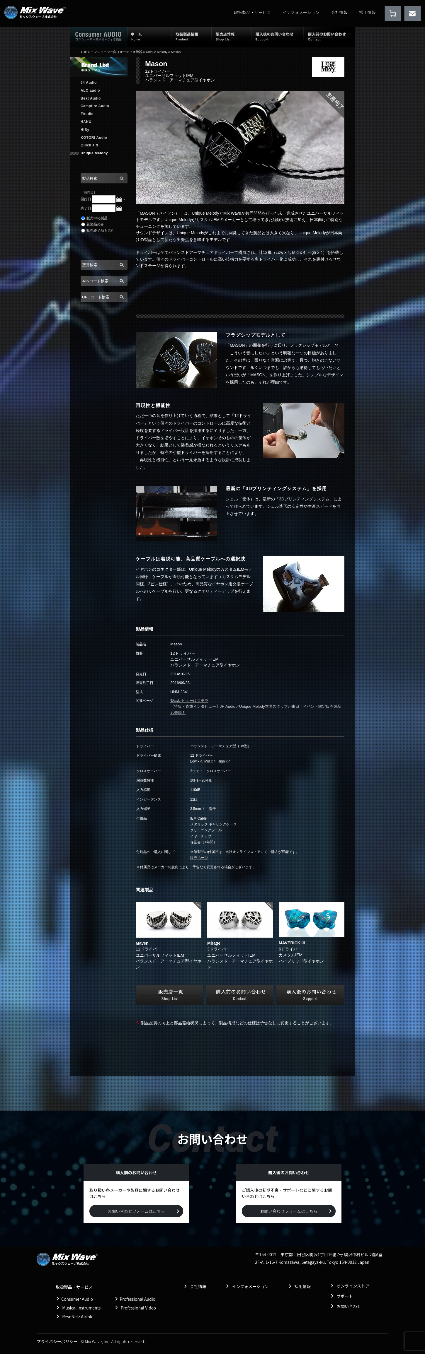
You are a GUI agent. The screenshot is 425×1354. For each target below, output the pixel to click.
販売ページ (199, 858)
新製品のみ (92, 224)
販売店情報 (231, 36)
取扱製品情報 (191, 36)
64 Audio (89, 83)
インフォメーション (301, 12)
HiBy (85, 130)
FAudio (87, 114)
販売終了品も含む (98, 230)
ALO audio (90, 90)
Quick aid (89, 145)
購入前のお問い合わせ (329, 36)
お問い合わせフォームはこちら (136, 1211)
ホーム (149, 36)
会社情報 (339, 12)
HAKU (86, 122)
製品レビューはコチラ (189, 700)
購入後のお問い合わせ (277, 36)
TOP (84, 52)
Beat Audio (91, 98)
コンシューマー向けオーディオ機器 (116, 52)
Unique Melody (156, 52)
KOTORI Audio (94, 138)
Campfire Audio (95, 106)
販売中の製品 (94, 218)
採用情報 (367, 12)
